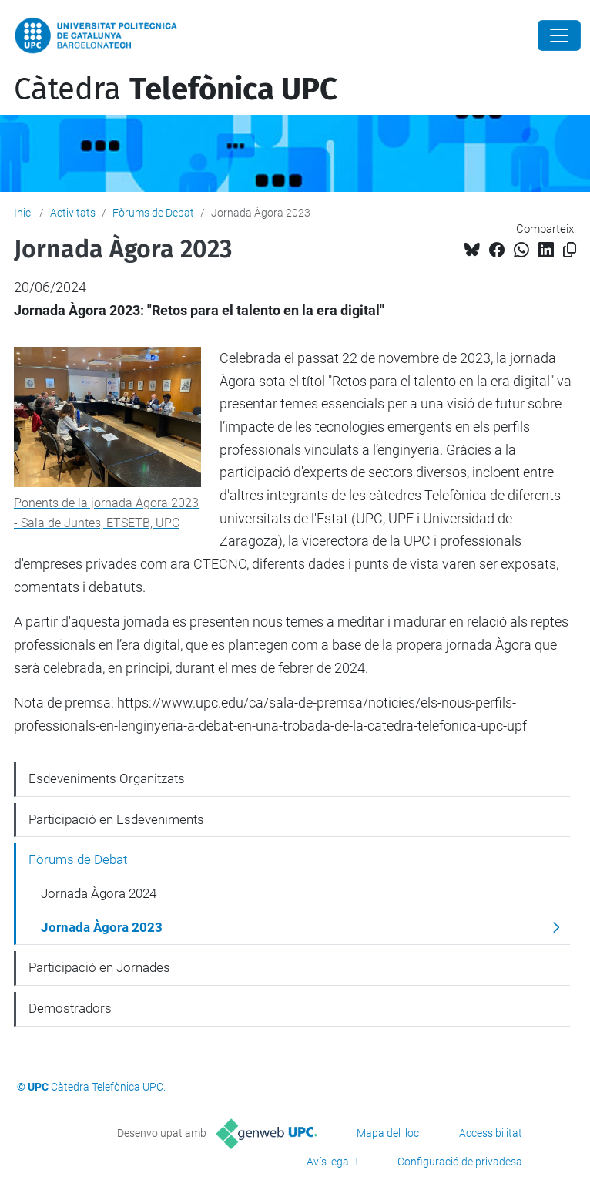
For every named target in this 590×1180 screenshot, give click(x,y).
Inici (23, 213)
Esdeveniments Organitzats (106, 778)
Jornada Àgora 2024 (98, 893)
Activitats (73, 213)
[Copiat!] (569, 250)
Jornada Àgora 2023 (102, 927)
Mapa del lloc (388, 1133)
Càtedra (175, 89)
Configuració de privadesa (459, 1161)
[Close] (559, 35)
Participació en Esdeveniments (116, 819)
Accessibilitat (490, 1133)
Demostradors (70, 1008)
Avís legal (329, 1161)
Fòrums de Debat (153, 213)
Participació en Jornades (99, 967)
